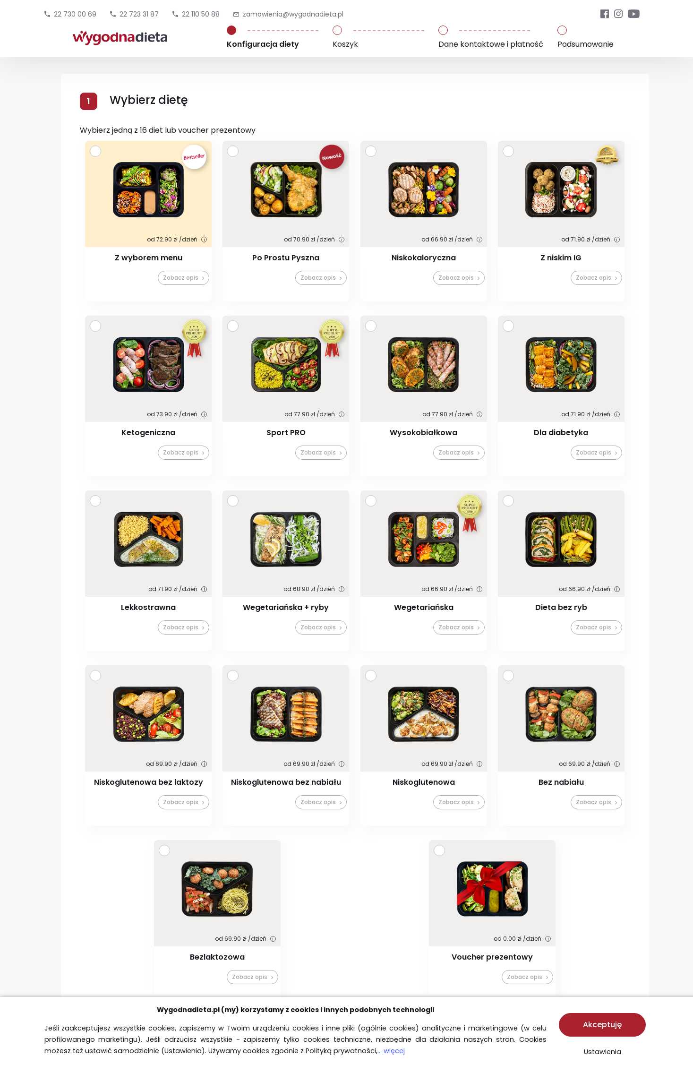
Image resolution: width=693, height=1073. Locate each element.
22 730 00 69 (75, 14)
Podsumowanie (585, 44)
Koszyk (345, 44)
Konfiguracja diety (263, 44)
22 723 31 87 (139, 14)
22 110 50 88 (201, 14)
